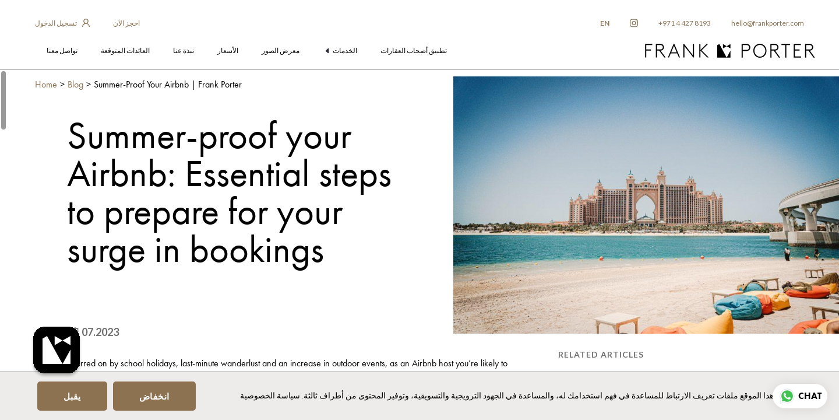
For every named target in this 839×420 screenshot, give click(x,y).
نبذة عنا (183, 50)
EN (604, 23)
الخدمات (342, 50)
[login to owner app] (62, 23)
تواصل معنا (62, 50)
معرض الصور (280, 50)
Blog (75, 84)
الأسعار (227, 50)
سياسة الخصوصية (270, 395)
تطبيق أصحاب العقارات (413, 50)
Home (46, 84)
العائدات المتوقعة (125, 50)
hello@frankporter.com (767, 23)
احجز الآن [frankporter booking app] (126, 23)
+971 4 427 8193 (684, 23)
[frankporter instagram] (634, 23)
